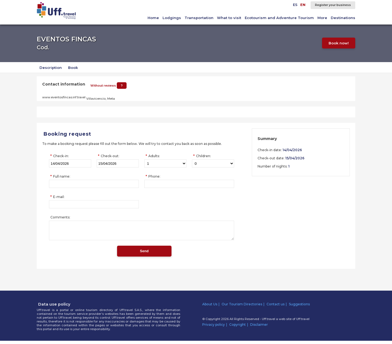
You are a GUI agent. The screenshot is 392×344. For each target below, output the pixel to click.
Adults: (154, 156)
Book (73, 67)
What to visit (229, 18)
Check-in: (61, 156)
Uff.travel (303, 322)
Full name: (61, 176)
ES (295, 4)
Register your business (333, 5)
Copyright (237, 328)
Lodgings (172, 18)
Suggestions (299, 307)
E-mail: (59, 197)
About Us (209, 307)
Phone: (154, 176)
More (322, 18)
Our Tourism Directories (242, 307)
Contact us (275, 307)
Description (50, 67)
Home (153, 18)
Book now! (340, 43)
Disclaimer (259, 328)
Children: (203, 156)
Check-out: (110, 156)
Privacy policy (213, 328)
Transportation (199, 18)
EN (302, 4)
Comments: (60, 217)
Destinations (343, 18)
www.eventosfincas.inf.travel (63, 97)
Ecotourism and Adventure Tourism (279, 18)
